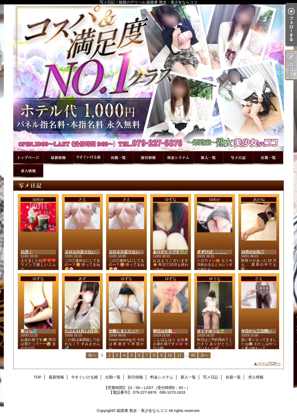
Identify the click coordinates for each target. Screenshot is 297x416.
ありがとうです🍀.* (170, 252)
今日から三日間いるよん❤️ (264, 331)
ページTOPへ (269, 363)
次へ (204, 355)
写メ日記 (238, 157)
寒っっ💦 (29, 331)
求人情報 (28, 170)
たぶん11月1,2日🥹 (81, 331)
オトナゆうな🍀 (211, 331)
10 (170, 355)
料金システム (178, 157)
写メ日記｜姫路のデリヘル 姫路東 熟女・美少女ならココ (148, 77)
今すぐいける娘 (88, 157)
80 (193, 355)
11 (179, 355)
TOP (28, 157)
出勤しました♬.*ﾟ (124, 331)
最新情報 (58, 157)
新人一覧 (208, 157)
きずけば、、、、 (212, 252)
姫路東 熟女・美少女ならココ (142, 410)
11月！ (26, 252)
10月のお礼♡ (252, 252)
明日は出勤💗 (165, 331)
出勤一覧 (118, 157)
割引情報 (148, 157)
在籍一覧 (268, 157)
